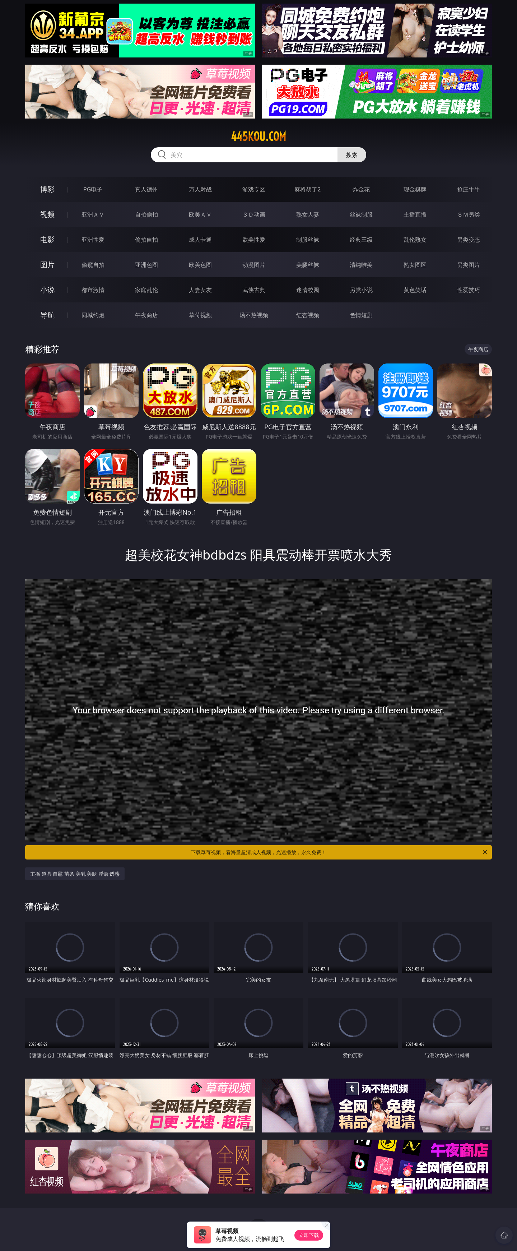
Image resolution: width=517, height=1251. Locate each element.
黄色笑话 (415, 290)
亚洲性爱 (92, 240)
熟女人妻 (307, 214)
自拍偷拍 (146, 214)
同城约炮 (92, 315)
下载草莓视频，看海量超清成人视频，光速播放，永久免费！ (339, 852)
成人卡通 (200, 240)
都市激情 (92, 290)
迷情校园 (307, 290)
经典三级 (361, 240)
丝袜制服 (361, 214)
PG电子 (92, 189)
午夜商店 (146, 315)
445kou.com (258, 136)
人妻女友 (200, 290)
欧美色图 (200, 265)
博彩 (47, 189)
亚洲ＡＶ (92, 214)
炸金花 (361, 189)
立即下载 (309, 1235)
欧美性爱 (253, 240)
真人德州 (146, 189)
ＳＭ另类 (468, 214)
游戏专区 (253, 189)
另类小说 (361, 290)
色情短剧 (361, 315)
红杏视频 (307, 315)
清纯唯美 (361, 265)
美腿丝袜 (307, 265)
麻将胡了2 (307, 189)
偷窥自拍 (92, 265)
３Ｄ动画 (253, 214)
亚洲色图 (146, 265)
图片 (47, 264)
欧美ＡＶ (200, 214)
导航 (47, 315)
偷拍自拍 (146, 240)
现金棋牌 (415, 189)
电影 (47, 239)
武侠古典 (253, 290)
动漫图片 (253, 265)
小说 (47, 290)
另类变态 (468, 240)
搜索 (352, 155)
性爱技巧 (468, 290)
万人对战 (200, 189)
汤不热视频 (253, 315)
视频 (47, 214)
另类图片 (468, 265)
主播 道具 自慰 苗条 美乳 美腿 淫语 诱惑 (75, 873)
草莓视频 (200, 315)
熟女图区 (415, 265)
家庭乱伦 (146, 290)
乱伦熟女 (415, 240)
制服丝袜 (307, 240)
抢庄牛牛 (468, 189)
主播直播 (415, 214)
